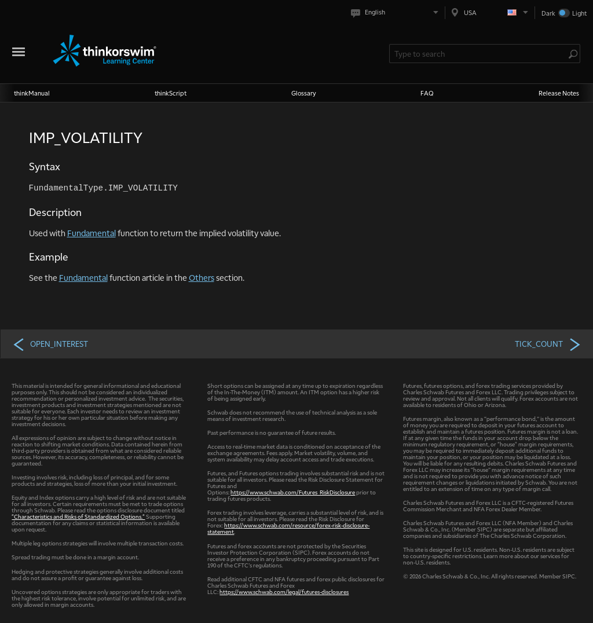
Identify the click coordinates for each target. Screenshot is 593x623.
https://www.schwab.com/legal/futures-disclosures (284, 591)
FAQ (427, 93)
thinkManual (32, 93)
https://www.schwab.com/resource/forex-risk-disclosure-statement (288, 528)
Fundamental (91, 233)
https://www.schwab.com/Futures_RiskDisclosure (292, 492)
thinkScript (170, 93)
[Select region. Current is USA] (490, 12)
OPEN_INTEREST (50, 344)
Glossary (303, 93)
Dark (548, 13)
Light (579, 13)
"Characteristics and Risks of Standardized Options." (78, 516)
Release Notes (559, 93)
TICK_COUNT (548, 344)
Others (201, 277)
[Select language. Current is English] (397, 12)
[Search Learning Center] (479, 53)
